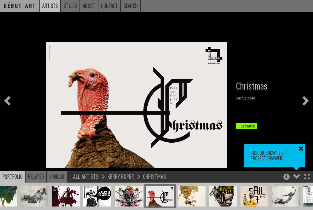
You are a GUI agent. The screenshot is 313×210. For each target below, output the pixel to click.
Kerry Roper (120, 176)
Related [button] (36, 176)
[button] (307, 177)
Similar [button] (56, 176)
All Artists (85, 176)
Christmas (154, 176)
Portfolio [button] (12, 176)
